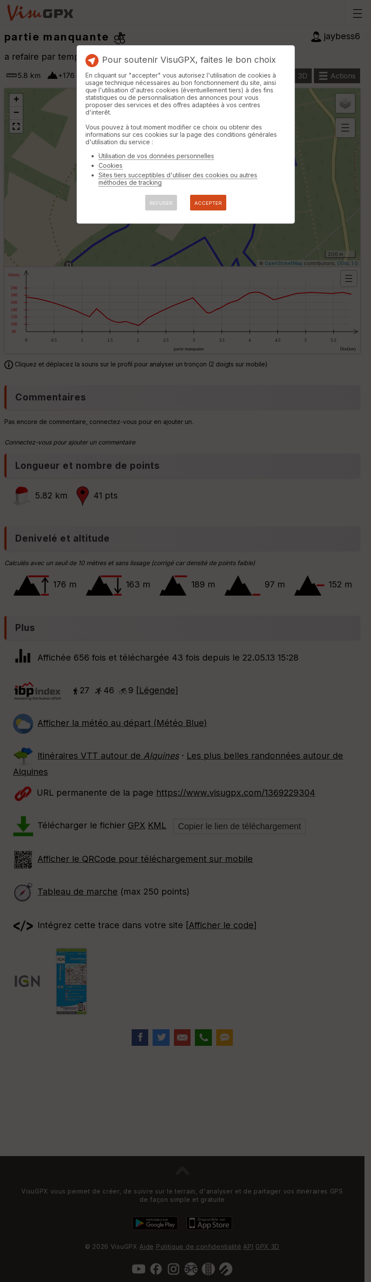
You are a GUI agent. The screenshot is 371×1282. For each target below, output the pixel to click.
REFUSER (161, 203)
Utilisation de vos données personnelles (156, 155)
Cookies (111, 165)
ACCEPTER (208, 203)
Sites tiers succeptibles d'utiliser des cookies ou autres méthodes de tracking (178, 178)
